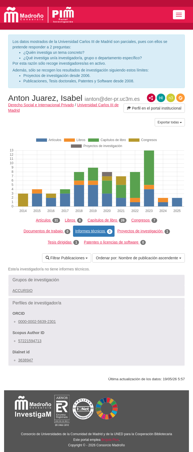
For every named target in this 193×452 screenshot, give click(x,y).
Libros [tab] (74, 220)
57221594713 (30, 341)
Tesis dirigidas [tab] (63, 242)
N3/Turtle (170, 97)
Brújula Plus (110, 440)
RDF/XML (151, 97)
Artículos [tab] (48, 220)
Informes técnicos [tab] (93, 231)
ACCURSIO (22, 290)
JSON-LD (161, 97)
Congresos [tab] (144, 220)
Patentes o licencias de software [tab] (115, 242)
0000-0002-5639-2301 (37, 321)
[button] (96, 280)
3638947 (25, 360)
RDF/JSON (180, 97)
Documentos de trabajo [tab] (47, 231)
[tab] (96, 280)
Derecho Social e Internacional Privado (41, 105)
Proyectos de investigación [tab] (143, 231)
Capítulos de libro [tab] (106, 220)
